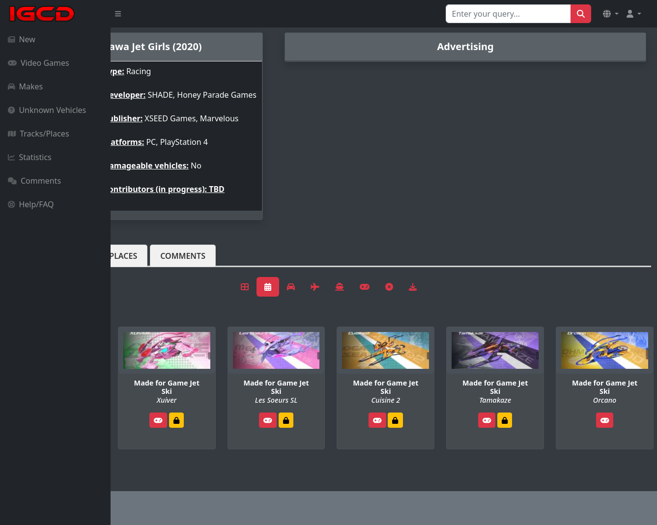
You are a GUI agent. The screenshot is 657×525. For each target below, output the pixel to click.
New (21, 39)
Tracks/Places (38, 133)
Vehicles (146, 271)
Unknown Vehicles (47, 110)
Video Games (38, 62)
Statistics (30, 157)
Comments (34, 180)
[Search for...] (508, 13)
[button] (611, 14)
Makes (25, 86)
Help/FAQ (31, 204)
